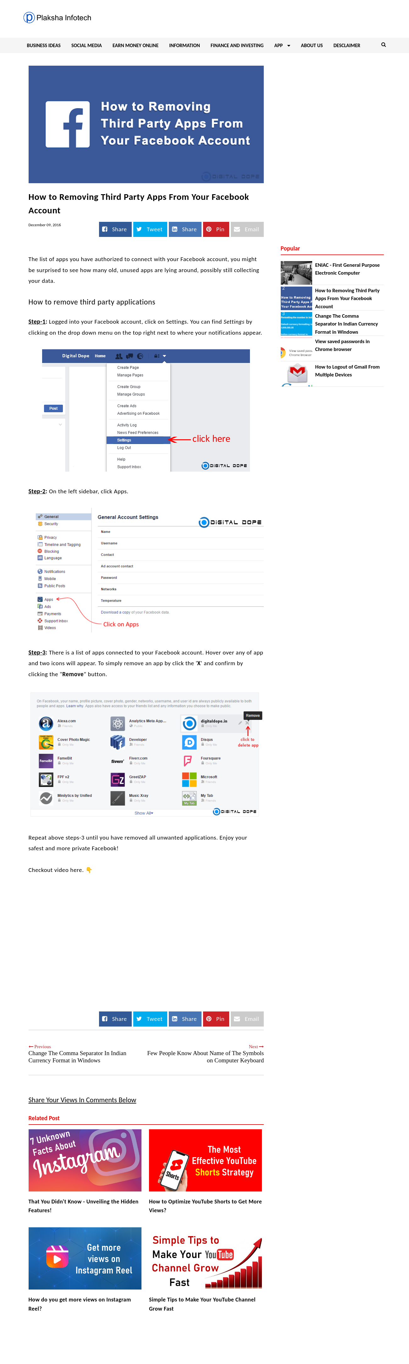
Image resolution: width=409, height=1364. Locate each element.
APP (282, 45)
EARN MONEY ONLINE (135, 45)
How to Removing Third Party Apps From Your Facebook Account (347, 298)
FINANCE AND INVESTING (237, 45)
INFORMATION (184, 45)
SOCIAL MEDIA (86, 45)
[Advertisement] (332, 102)
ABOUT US (312, 45)
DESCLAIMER (347, 45)
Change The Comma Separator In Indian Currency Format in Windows (346, 324)
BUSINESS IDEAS (44, 45)
